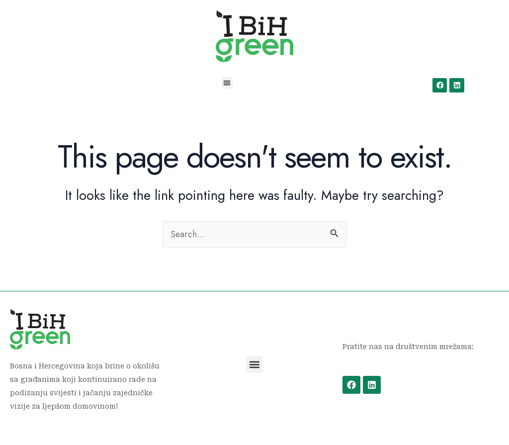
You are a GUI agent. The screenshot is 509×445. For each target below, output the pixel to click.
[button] (227, 83)
